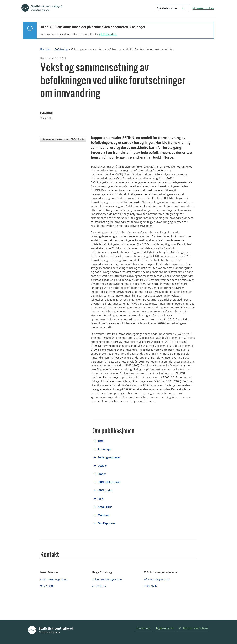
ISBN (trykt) (105, 490)
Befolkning (61, 49)
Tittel (101, 441)
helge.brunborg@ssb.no (107, 579)
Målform (103, 515)
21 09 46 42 (150, 586)
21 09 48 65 (99, 586)
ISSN (101, 498)
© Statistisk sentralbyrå (193, 628)
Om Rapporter (107, 523)
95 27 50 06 (47, 586)
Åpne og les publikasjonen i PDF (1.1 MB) (63, 139)
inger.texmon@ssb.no (53, 579)
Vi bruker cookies (203, 8)
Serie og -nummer (109, 457)
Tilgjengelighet (165, 628)
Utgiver (102, 465)
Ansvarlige (104, 449)
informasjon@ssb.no (156, 579)
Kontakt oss (143, 628)
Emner (102, 474)
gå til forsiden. (108, 34)
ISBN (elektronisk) (109, 482)
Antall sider (105, 507)
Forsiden (45, 49)
